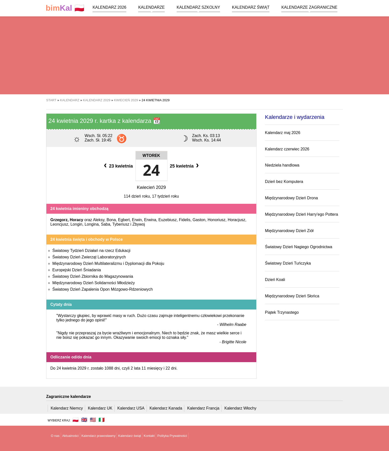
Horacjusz (236, 220)
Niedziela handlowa (282, 165)
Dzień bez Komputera (284, 181)
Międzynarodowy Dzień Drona (291, 198)
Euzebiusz (167, 220)
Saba (105, 224)
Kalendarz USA (130, 408)
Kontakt (149, 436)
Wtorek (151, 155)
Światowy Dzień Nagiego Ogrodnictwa (298, 247)
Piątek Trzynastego (282, 312)
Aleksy (98, 220)
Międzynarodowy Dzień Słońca (292, 296)
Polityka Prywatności (172, 436)
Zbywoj (138, 224)
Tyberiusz (120, 224)
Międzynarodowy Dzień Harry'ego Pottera (301, 214)
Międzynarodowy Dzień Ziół (289, 231)
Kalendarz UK (100, 408)
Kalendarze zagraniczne (309, 7)
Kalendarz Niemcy (67, 408)
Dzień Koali (275, 280)
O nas (55, 436)
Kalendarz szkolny (198, 7)
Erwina (150, 220)
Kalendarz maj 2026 (282, 133)
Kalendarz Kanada (166, 408)
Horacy (76, 220)
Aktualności (70, 436)
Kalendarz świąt (250, 7)
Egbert (124, 220)
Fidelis (184, 220)
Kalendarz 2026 (109, 7)
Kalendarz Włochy (241, 408)
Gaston (199, 220)
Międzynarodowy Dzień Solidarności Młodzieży (93, 283)
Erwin (137, 220)
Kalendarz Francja (203, 408)
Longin (76, 224)
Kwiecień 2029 (151, 187)
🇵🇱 (65, 8)
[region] (194, 54)
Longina (92, 224)
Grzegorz (58, 220)
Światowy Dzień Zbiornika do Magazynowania (92, 276)
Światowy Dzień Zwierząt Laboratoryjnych (89, 257)
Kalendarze (151, 7)
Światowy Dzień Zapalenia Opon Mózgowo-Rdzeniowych (102, 289)
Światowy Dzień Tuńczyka (288, 263)
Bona (111, 220)
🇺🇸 (93, 419)
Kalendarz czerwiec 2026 (287, 149)
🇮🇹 (101, 419)
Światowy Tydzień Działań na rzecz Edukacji (91, 250)
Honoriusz (217, 220)
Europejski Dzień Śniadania (76, 270)
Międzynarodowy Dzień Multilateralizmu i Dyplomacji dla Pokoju (108, 263)
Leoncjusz (59, 224)
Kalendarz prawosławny (98, 436)
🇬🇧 (84, 419)
